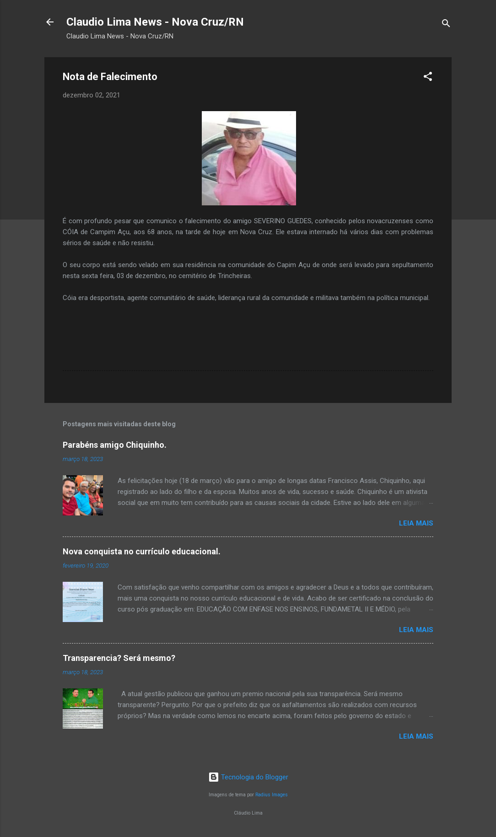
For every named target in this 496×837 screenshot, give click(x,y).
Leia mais (416, 523)
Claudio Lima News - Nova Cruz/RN (155, 22)
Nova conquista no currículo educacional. (142, 551)
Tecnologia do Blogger (248, 777)
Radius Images (271, 795)
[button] (427, 78)
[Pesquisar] (446, 25)
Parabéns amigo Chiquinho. (115, 445)
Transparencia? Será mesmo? (119, 658)
